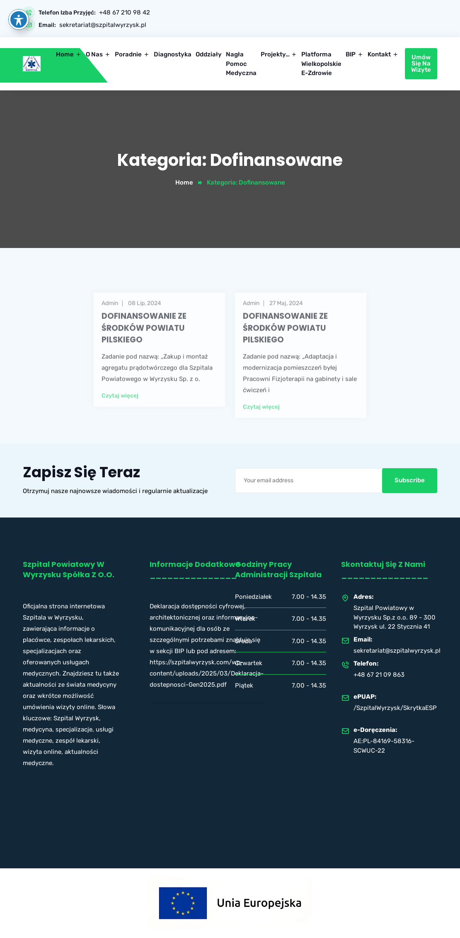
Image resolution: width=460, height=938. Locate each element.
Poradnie (128, 54)
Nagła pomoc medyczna (241, 64)
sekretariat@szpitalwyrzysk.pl (102, 25)
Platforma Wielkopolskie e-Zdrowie (321, 64)
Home (65, 54)
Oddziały (209, 54)
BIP (351, 54)
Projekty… (275, 54)
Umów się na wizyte (421, 63)
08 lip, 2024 (144, 315)
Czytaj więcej (120, 407)
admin (110, 315)
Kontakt (379, 54)
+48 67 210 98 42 (124, 13)
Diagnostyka (172, 54)
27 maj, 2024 (286, 315)
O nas (94, 54)
